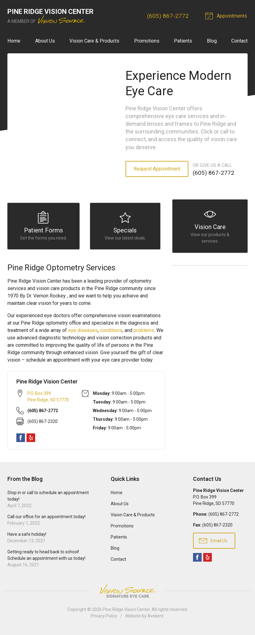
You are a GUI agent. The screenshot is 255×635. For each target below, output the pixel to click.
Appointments (228, 15)
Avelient (155, 618)
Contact (239, 41)
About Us (45, 41)
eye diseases (83, 333)
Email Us (213, 543)
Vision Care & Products (94, 41)
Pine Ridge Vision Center (126, 612)
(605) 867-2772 (169, 15)
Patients (183, 41)
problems (144, 333)
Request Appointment (157, 169)
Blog (212, 41)
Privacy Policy (104, 618)
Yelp (31, 440)
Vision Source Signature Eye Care (127, 593)
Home (13, 41)
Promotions (146, 41)
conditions (111, 333)
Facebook (20, 440)
